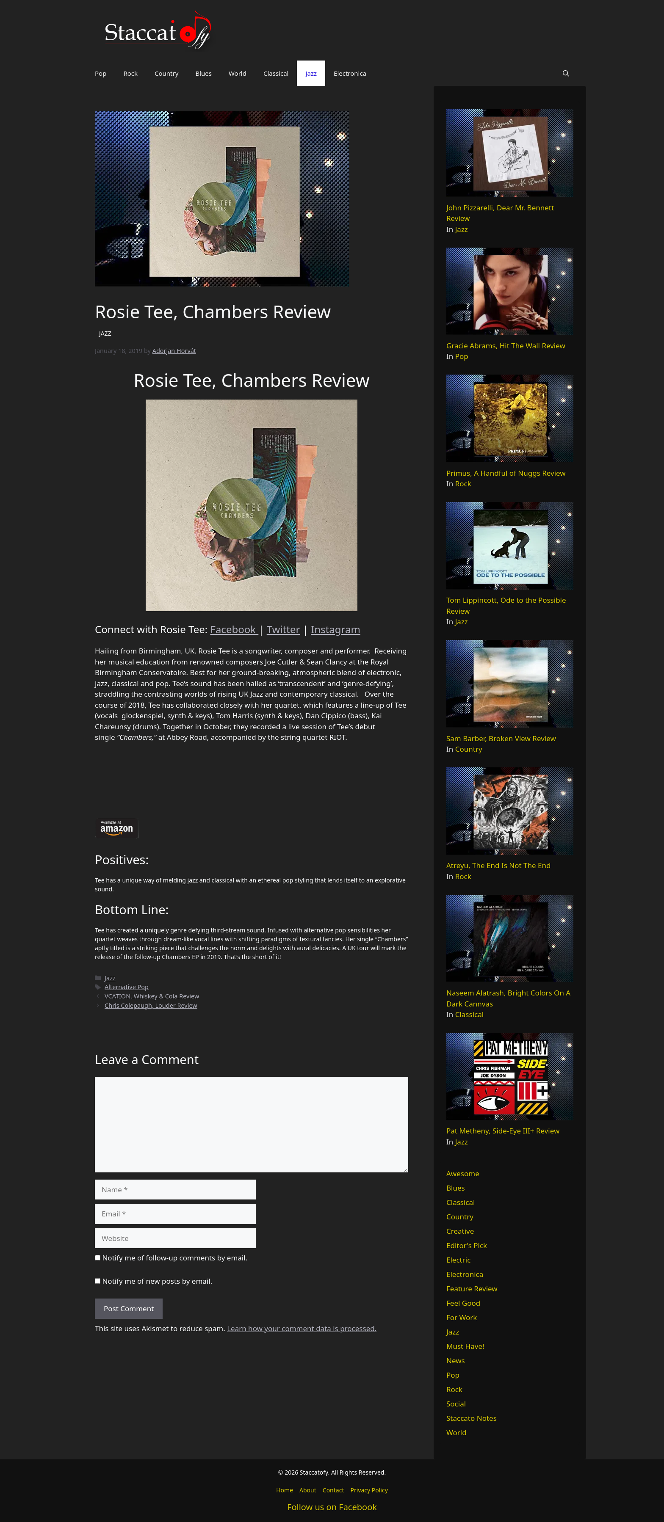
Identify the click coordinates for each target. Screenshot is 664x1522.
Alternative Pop (127, 987)
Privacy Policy (368, 1490)
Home (284, 1490)
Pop (100, 73)
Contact (333, 1490)
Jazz (311, 73)
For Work (461, 1317)
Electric (458, 1260)
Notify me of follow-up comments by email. (174, 1258)
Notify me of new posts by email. (157, 1281)
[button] (566, 73)
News (455, 1360)
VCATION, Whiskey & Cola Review (152, 996)
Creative (460, 1231)
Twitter (283, 629)
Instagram (335, 629)
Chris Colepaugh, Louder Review (151, 1005)
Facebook (234, 629)
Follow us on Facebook (332, 1507)
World (237, 73)
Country (166, 73)
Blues (203, 73)
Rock (130, 73)
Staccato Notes (471, 1418)
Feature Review (472, 1288)
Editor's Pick (466, 1245)
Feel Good (463, 1303)
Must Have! (465, 1346)
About (307, 1490)
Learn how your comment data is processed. (301, 1328)
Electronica (350, 73)
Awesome (462, 1173)
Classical (276, 73)
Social (456, 1404)
